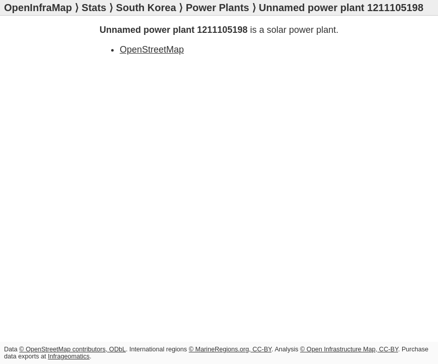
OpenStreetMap (152, 49)
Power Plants (218, 7)
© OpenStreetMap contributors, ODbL (72, 349)
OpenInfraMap (38, 7)
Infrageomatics (69, 356)
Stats (94, 7)
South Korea (146, 7)
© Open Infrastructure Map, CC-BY (349, 349)
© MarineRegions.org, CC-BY (230, 349)
